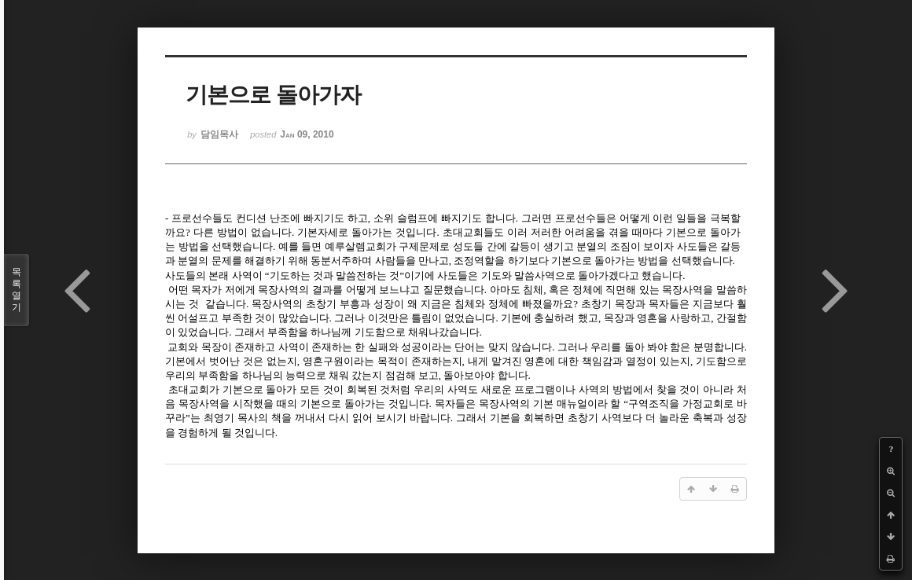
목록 (16, 290)
